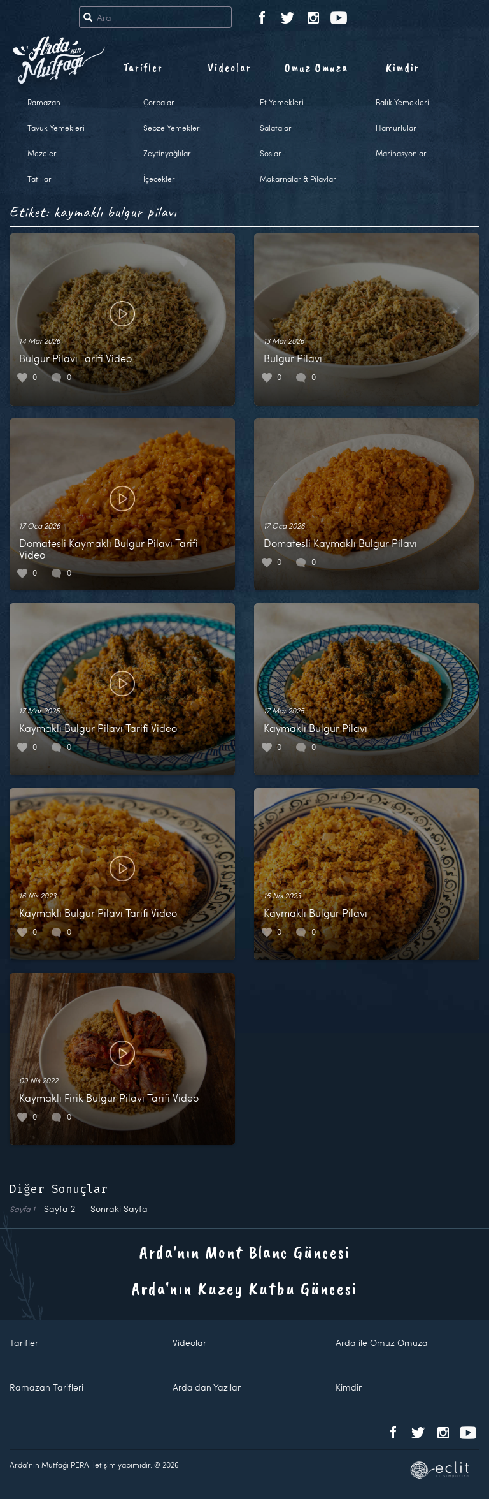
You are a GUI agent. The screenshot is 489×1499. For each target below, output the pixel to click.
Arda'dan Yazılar (207, 1387)
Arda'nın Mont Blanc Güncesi (244, 1252)
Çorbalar (158, 102)
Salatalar (276, 127)
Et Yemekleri (282, 102)
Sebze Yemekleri (172, 127)
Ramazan (43, 102)
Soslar (270, 153)
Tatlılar (39, 178)
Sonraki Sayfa (119, 1209)
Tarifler (143, 68)
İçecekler (159, 178)
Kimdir (403, 68)
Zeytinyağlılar (167, 153)
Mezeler (42, 153)
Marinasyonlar (401, 153)
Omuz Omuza (316, 68)
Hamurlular (396, 127)
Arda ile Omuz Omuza (382, 1342)
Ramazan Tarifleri (46, 1387)
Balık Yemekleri (402, 102)
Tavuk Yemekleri (56, 127)
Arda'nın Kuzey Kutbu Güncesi (244, 1288)
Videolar (230, 68)
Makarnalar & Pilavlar (298, 178)
